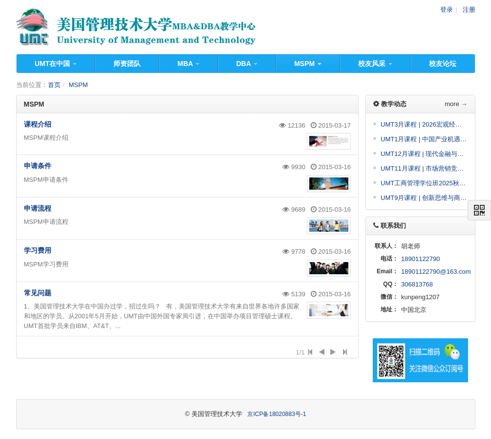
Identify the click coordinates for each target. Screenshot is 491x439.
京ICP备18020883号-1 (276, 414)
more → (456, 104)
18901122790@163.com (436, 271)
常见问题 (37, 293)
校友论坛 (442, 63)
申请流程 (37, 208)
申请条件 (37, 166)
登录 (446, 9)
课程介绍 (37, 124)
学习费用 (37, 250)
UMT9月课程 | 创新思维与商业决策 (430, 197)
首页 (54, 84)
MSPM (307, 63)
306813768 (417, 284)
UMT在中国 (56, 63)
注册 (469, 9)
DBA (246, 63)
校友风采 (375, 63)
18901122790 (420, 259)
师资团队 (127, 63)
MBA (188, 63)
